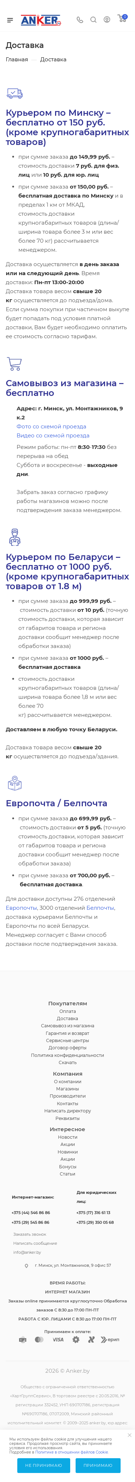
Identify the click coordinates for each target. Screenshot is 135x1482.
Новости (67, 1137)
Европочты (21, 907)
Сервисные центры (67, 1040)
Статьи (67, 1174)
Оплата (67, 1011)
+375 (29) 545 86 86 (30, 1222)
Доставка (67, 1018)
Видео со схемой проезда (53, 435)
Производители (68, 1096)
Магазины (67, 1088)
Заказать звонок (29, 1233)
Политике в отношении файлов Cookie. (72, 1452)
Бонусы (67, 1166)
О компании (67, 1081)
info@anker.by (27, 1251)
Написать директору (67, 1110)
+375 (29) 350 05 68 (95, 1222)
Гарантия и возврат (67, 1033)
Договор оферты (67, 1047)
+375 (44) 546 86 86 (31, 1212)
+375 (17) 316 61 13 (93, 1212)
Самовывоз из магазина (67, 1025)
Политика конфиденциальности (67, 1055)
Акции (67, 1144)
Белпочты (100, 907)
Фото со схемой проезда (51, 426)
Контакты (67, 1103)
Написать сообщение (35, 1242)
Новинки (68, 1152)
